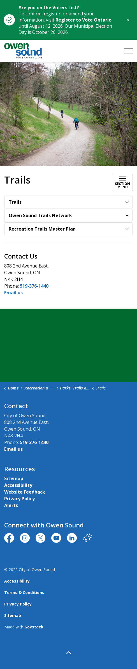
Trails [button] (15, 202)
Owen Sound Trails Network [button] (40, 215)
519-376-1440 (34, 286)
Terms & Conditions (24, 592)
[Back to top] (68, 653)
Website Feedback (24, 492)
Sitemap (13, 478)
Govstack (33, 627)
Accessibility (18, 485)
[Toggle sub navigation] (122, 182)
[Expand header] (128, 51)
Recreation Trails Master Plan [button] (42, 229)
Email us (13, 293)
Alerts (11, 505)
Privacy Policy (19, 499)
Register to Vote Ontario (83, 20)
